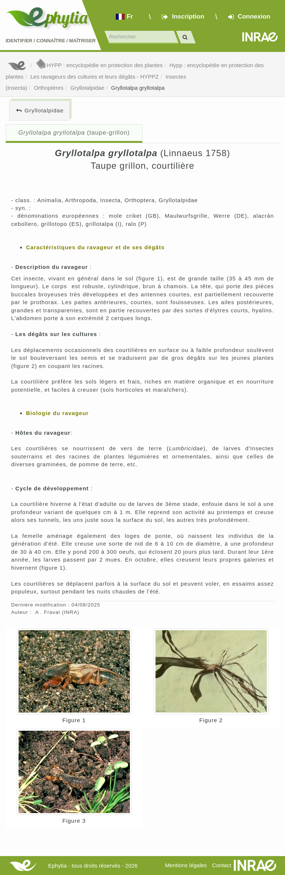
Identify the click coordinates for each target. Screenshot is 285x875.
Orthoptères (48, 88)
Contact (221, 865)
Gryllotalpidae (87, 88)
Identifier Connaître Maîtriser (51, 40)
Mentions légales (186, 865)
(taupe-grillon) (74, 132)
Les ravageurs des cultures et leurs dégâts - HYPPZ (94, 76)
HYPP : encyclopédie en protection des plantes (99, 65)
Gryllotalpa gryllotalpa (137, 88)
